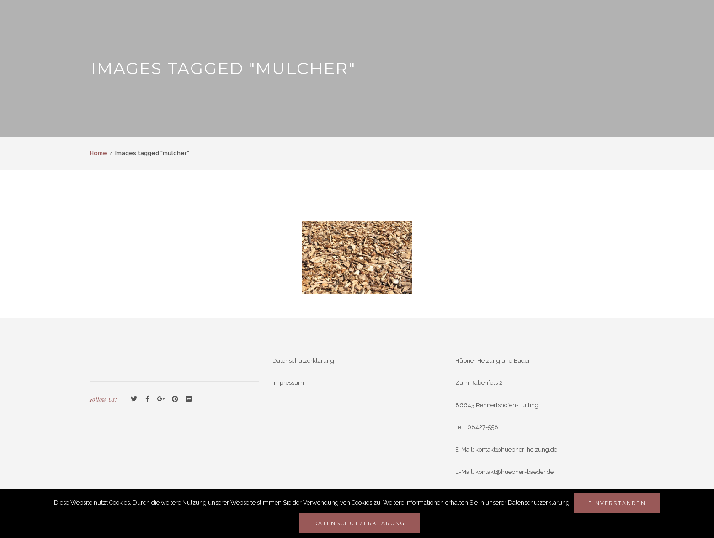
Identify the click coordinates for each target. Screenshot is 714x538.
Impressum (288, 382)
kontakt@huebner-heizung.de (516, 449)
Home (98, 153)
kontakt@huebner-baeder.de (514, 471)
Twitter (133, 399)
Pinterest (175, 399)
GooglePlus (161, 399)
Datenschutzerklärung (303, 360)
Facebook (147, 399)
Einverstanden (617, 503)
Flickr (188, 399)
